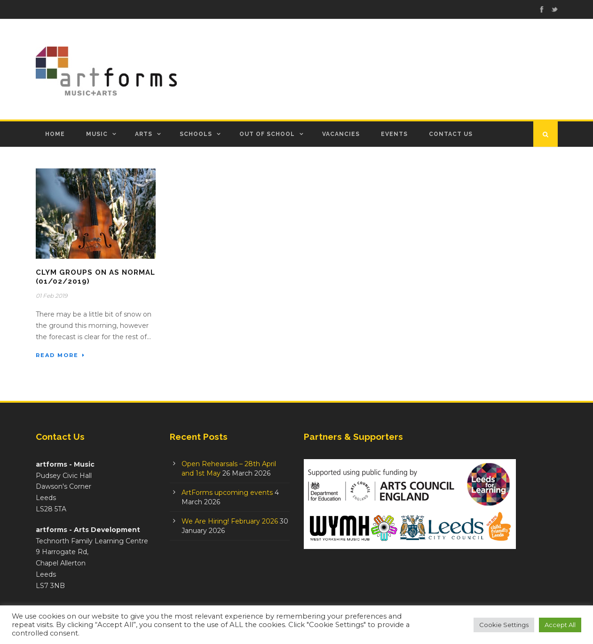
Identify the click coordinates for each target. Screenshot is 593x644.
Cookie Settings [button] (504, 624)
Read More (60, 355)
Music (97, 134)
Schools (196, 134)
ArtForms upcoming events (227, 492)
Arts (143, 134)
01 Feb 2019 (51, 295)
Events (394, 134)
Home (55, 134)
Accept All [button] (560, 624)
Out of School (267, 134)
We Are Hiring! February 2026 (230, 521)
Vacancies (341, 134)
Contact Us (451, 134)
